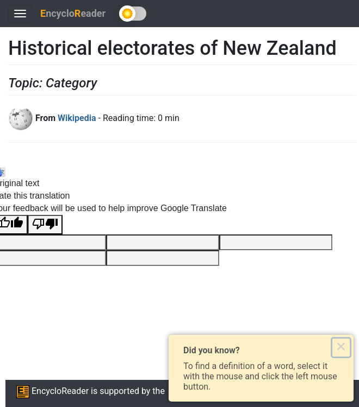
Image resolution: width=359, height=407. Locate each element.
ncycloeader (73, 13)
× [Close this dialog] (341, 347)
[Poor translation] (45, 225)
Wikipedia (77, 118)
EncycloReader (52, 391)
